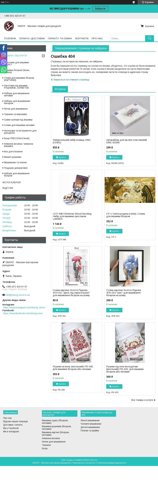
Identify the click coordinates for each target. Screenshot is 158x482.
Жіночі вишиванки (90, 420)
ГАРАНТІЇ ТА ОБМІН (60, 38)
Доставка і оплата (12, 424)
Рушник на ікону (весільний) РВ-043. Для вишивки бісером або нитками (73, 367)
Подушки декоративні (15, 168)
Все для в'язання (13, 151)
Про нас (7, 418)
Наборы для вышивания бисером (17, 102)
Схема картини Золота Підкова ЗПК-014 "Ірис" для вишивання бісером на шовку (123, 293)
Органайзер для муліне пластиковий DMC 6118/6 (126, 141)
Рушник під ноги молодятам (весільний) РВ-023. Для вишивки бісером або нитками (124, 369)
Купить (62, 157)
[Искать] (149, 38)
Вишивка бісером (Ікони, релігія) (17, 71)
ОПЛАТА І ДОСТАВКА (32, 38)
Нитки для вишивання (16, 108)
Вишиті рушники (12, 157)
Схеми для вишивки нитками (19, 125)
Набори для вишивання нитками (16, 94)
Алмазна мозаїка (51, 438)
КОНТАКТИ (81, 38)
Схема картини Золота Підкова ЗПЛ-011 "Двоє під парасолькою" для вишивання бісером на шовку (71, 293)
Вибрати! (100, 8)
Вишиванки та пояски (15, 162)
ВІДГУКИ (7, 188)
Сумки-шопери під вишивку (18, 119)
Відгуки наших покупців (15, 421)
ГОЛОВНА (10, 38)
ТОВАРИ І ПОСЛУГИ (14, 55)
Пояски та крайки (90, 430)
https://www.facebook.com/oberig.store (23, 313)
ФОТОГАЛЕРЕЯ (11, 182)
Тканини (46, 445)
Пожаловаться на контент (83, 463)
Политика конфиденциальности (111, 463)
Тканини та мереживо (15, 114)
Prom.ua (93, 460)
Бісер (45, 448)
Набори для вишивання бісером (16, 174)
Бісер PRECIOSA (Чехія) (17, 138)
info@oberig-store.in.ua (18, 295)
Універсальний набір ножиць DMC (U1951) (72, 141)
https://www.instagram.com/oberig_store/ (24, 307)
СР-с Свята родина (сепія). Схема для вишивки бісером (125, 215)
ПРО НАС (97, 38)
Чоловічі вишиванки (91, 423)
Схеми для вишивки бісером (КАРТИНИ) (19, 79)
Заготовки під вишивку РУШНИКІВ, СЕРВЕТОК (16, 86)
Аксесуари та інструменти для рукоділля (20, 131)
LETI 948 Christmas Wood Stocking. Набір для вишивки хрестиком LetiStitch (72, 216)
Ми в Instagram (11, 431)
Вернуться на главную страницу (71, 79)
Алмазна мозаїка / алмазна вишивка (18, 144)
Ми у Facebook (11, 428)
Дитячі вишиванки (90, 427)
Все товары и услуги (142, 400)
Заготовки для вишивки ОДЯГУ (16, 63)
